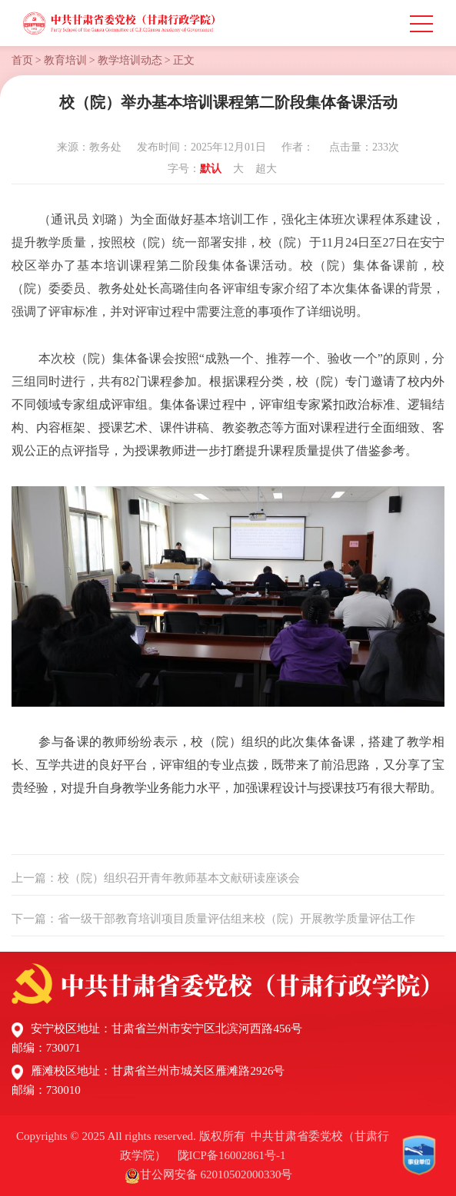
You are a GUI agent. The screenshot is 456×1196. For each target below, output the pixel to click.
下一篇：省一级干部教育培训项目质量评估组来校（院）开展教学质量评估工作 (213, 919)
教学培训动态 (130, 60)
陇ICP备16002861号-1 (232, 1155)
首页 (22, 60)
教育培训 (65, 60)
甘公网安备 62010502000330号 (216, 1174)
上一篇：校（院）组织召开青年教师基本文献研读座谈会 (156, 878)
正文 (184, 60)
